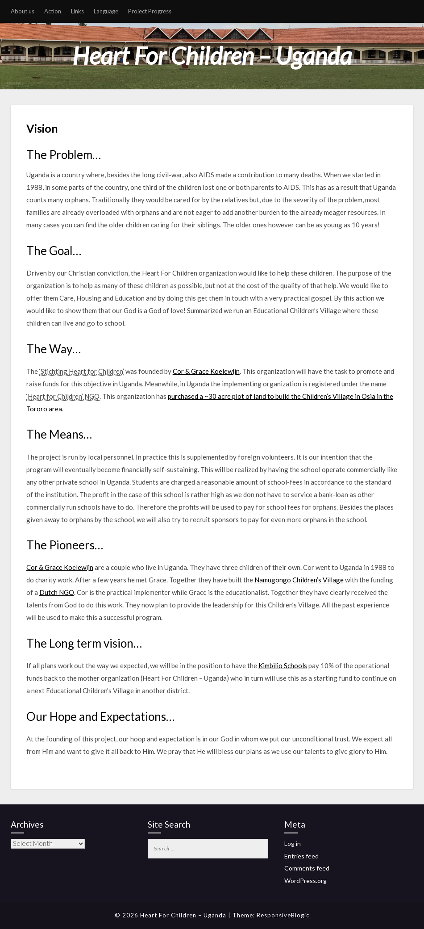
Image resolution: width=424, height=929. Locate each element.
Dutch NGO (56, 592)
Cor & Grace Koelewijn (206, 371)
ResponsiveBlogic (283, 915)
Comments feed (306, 868)
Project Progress (149, 11)
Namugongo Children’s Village (299, 580)
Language (106, 11)
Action (52, 11)
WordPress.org (305, 880)
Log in (292, 843)
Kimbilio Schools (282, 665)
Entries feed (301, 856)
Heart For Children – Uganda (212, 55)
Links (77, 11)
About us (22, 11)
